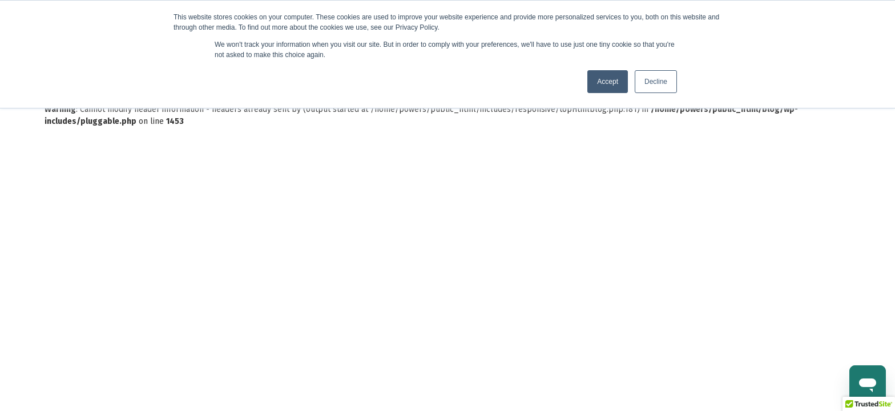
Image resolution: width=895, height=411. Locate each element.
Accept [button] (607, 82)
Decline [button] (655, 82)
